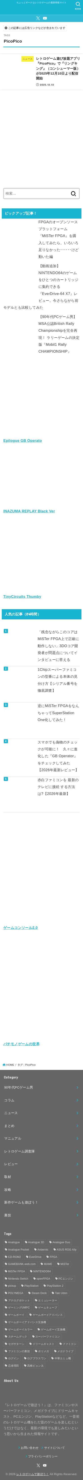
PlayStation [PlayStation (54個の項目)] (31, 1285)
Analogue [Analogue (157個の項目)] (14, 1242)
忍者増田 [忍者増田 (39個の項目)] (13, 1365)
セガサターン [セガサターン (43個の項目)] (16, 1344)
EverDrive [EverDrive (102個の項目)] (35, 1257)
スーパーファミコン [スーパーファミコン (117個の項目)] (47, 1336)
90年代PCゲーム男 (18, 1087)
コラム (9, 1100)
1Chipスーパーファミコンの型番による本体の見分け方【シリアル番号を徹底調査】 (58, 680)
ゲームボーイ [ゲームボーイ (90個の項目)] (16, 1314)
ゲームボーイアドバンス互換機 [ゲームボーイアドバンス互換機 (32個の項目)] (27, 1322)
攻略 (7, 1190)
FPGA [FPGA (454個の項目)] (53, 1257)
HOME (10, 1064)
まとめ (9, 1126)
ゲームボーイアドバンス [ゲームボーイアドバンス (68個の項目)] (48, 1314)
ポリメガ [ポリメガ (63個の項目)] (43, 1351)
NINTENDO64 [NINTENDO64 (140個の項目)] (42, 1271)
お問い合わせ (30, 1447)
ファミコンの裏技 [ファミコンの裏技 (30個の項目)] (19, 1351)
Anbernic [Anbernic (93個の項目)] (42, 1249)
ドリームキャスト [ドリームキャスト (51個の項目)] (43, 1344)
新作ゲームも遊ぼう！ (21, 1202)
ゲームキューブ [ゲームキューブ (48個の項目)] (47, 1307)
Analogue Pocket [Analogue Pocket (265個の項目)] (18, 1249)
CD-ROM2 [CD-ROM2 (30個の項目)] (14, 1257)
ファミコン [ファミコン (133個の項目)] (69, 1344)
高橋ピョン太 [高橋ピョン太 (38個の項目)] (35, 1365)
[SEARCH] (78, 6)
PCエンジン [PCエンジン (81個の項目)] (65, 1278)
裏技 (7, 1215)
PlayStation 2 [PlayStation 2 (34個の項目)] (55, 1285)
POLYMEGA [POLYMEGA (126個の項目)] (15, 1293)
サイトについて (54, 1447)
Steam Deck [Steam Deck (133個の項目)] (39, 1293)
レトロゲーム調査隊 (19, 1151)
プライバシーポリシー (43, 1456)
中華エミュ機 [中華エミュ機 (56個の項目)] (63, 1358)
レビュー (11, 1164)
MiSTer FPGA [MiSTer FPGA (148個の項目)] (16, 1271)
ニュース (11, 1113)
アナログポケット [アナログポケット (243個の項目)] (19, 1300)
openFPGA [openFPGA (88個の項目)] (43, 1278)
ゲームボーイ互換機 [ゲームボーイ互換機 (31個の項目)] (53, 1329)
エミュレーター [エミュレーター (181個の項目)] (47, 1300)
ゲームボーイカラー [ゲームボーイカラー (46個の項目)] (20, 1329)
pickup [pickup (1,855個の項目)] (12, 1285)
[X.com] (38, 18)
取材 (7, 1177)
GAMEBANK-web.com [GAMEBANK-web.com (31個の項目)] (22, 1264)
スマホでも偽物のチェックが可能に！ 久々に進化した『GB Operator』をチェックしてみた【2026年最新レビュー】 (58, 756)
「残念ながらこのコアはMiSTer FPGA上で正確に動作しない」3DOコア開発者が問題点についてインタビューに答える (58, 646)
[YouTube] (45, 18)
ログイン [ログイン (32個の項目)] (13, 1358)
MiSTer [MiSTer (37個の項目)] (64, 1264)
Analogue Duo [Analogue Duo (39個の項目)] (61, 1242)
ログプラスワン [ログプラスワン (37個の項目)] (36, 1358)
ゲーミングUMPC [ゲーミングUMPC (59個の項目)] (19, 1307)
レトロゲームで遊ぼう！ (32, 1474)
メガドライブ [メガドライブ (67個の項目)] (65, 1351)
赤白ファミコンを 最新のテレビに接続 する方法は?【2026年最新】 (58, 787)
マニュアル (12, 1138)
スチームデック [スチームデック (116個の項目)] (17, 1336)
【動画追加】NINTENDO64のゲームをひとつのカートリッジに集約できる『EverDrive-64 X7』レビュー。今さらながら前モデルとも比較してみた (40, 287)
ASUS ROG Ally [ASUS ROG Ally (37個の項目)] (66, 1249)
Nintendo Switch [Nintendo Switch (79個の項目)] (18, 1278)
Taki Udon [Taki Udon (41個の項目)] (61, 1293)
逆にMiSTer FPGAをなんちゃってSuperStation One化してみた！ (58, 713)
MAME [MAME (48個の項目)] (48, 1264)
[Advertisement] (41, 137)
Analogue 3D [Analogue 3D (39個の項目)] (36, 1242)
